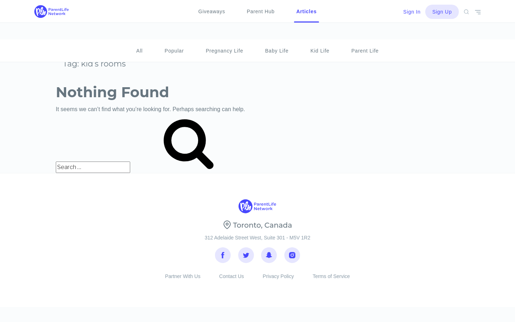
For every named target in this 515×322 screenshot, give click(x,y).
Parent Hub (261, 11)
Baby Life (277, 34)
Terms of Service (331, 282)
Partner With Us (183, 282)
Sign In (412, 12)
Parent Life (365, 34)
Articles (306, 11)
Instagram (292, 257)
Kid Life (319, 34)
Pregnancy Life (224, 34)
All (139, 34)
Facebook (223, 257)
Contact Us (231, 282)
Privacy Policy (278, 282)
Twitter (246, 257)
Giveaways (211, 11)
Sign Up (442, 12)
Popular (174, 34)
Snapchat (269, 257)
